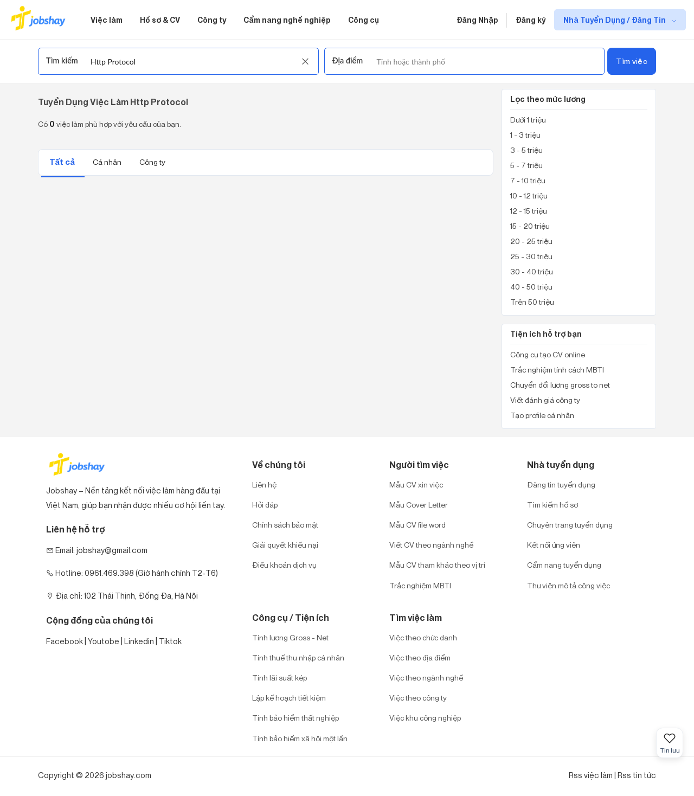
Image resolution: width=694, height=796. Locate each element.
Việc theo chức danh (423, 637)
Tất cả (62, 162)
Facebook (64, 641)
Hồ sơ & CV (160, 19)
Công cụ (363, 19)
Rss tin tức (637, 775)
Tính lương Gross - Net (290, 637)
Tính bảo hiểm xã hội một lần (300, 738)
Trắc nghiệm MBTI (420, 585)
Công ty (211, 19)
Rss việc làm (591, 775)
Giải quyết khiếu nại (285, 544)
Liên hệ (264, 484)
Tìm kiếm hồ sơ (552, 504)
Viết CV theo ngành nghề (431, 544)
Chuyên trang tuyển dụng (570, 524)
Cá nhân (108, 162)
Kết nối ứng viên (553, 544)
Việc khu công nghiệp (425, 717)
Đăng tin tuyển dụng (561, 484)
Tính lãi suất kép (279, 677)
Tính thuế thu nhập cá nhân (298, 657)
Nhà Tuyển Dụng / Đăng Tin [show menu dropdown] (615, 19)
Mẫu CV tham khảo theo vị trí (437, 564)
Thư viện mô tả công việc (568, 585)
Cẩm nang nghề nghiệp (287, 19)
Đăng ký (530, 19)
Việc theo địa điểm (420, 657)
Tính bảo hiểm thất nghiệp (295, 717)
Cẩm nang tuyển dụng (564, 564)
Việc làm (107, 19)
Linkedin (139, 641)
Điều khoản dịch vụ (284, 564)
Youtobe (103, 641)
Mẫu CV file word (417, 524)
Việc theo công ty (418, 697)
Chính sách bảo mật (285, 524)
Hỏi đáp (265, 504)
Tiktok (170, 641)
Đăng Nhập (477, 19)
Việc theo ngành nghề (426, 677)
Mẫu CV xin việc (416, 484)
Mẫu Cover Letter (418, 504)
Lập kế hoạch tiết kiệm (289, 697)
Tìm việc (631, 61)
